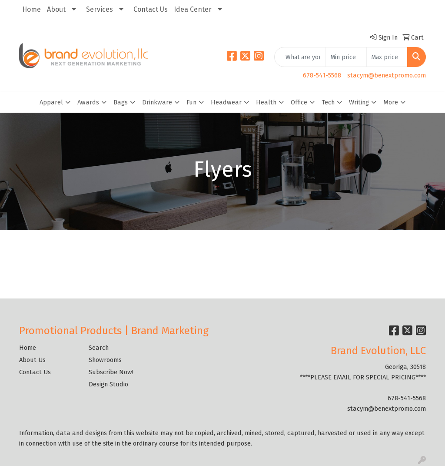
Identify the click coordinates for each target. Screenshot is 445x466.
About (56, 9)
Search (99, 348)
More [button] (390, 102)
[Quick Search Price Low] (346, 57)
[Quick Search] (300, 57)
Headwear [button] (226, 102)
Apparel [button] (51, 102)
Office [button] (299, 102)
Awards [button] (88, 102)
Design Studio (108, 384)
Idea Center (193, 9)
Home (31, 9)
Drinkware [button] (157, 102)
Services (99, 9)
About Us (32, 360)
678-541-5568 (322, 75)
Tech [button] (328, 102)
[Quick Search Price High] (387, 57)
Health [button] (266, 102)
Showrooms (105, 360)
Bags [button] (120, 102)
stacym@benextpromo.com (386, 75)
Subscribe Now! (111, 372)
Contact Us (150, 9)
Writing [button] (359, 102)
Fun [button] (191, 102)
